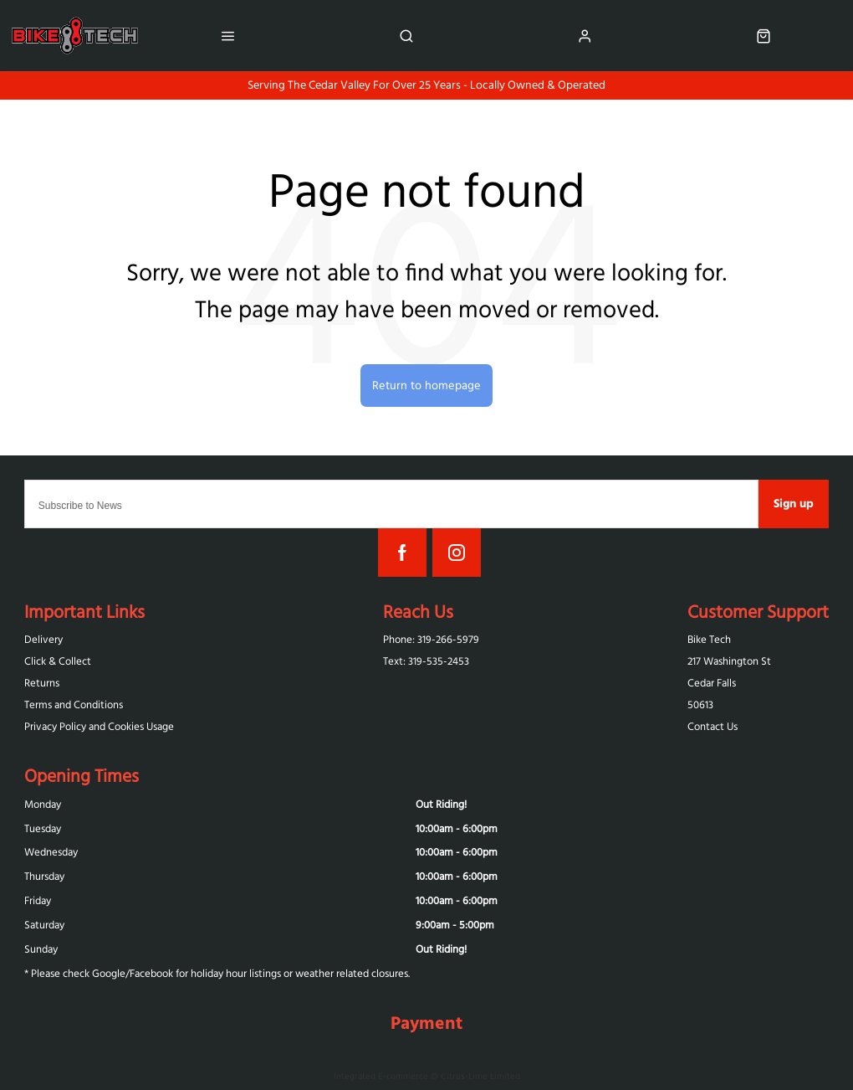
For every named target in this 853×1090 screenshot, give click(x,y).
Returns (41, 683)
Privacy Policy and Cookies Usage (99, 726)
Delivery (43, 639)
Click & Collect (57, 661)
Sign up (794, 503)
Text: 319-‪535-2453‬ (426, 661)
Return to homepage (426, 385)
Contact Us (712, 726)
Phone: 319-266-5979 (431, 639)
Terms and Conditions (73, 704)
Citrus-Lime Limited (480, 1076)
